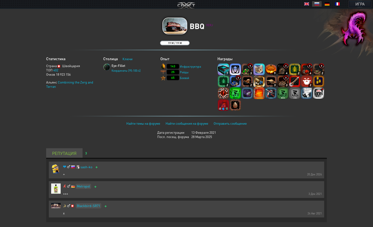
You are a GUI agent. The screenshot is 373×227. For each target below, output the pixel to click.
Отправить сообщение (230, 123)
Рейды (184, 72)
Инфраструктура (190, 66)
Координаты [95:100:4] (126, 70)
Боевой (184, 78)
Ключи (128, 59)
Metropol (83, 186)
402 (55, 70)
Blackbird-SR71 (88, 205)
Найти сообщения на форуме (187, 123)
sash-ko (86, 167)
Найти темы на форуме (143, 123)
